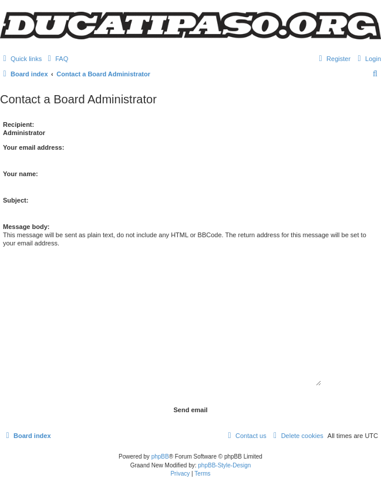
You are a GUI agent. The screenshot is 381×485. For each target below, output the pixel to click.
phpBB (160, 456)
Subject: (15, 200)
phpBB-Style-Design (224, 465)
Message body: (26, 226)
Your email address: (33, 147)
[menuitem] (56, 59)
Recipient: (18, 124)
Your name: (20, 173)
